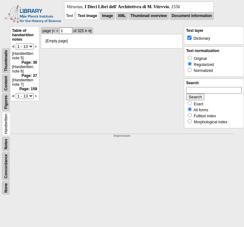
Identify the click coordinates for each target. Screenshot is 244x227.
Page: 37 (29, 75)
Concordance (6, 166)
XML (122, 16)
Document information (192, 16)
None (6, 188)
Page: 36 (29, 62)
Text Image (87, 16)
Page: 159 (28, 89)
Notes (6, 144)
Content (6, 83)
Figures (6, 102)
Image (107, 16)
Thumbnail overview (148, 16)
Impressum (122, 135)
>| (89, 31)
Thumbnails (6, 60)
